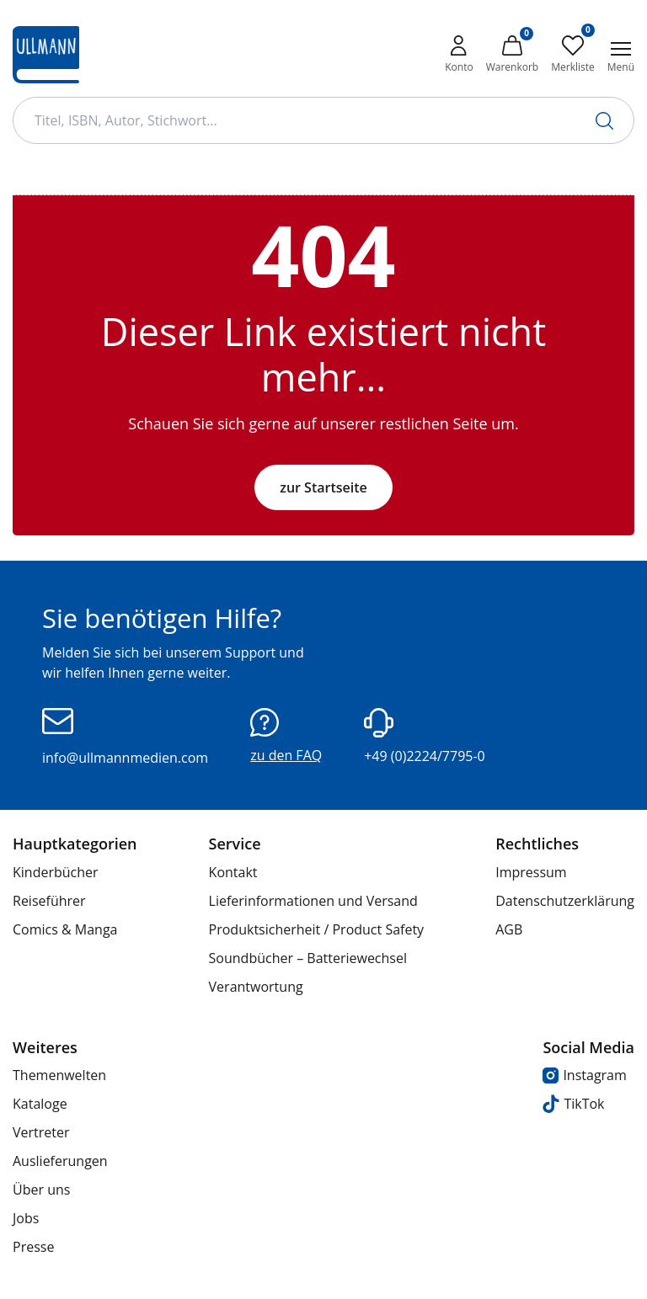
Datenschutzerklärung (564, 901)
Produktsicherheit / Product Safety (317, 929)
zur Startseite (323, 487)
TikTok (573, 1104)
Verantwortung (256, 986)
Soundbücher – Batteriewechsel (308, 958)
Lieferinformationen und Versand (313, 901)
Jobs (26, 1218)
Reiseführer (49, 901)
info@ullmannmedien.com (125, 737)
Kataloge (40, 1103)
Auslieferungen (60, 1161)
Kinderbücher (56, 872)
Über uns (41, 1189)
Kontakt (233, 872)
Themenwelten (59, 1075)
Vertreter (41, 1132)
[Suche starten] (604, 121)
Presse (33, 1247)
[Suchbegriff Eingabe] (323, 120)
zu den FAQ (286, 736)
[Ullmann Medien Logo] (46, 54)
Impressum (530, 872)
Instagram (584, 1075)
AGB (508, 929)
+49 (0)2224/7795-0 (424, 736)
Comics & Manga (65, 929)
